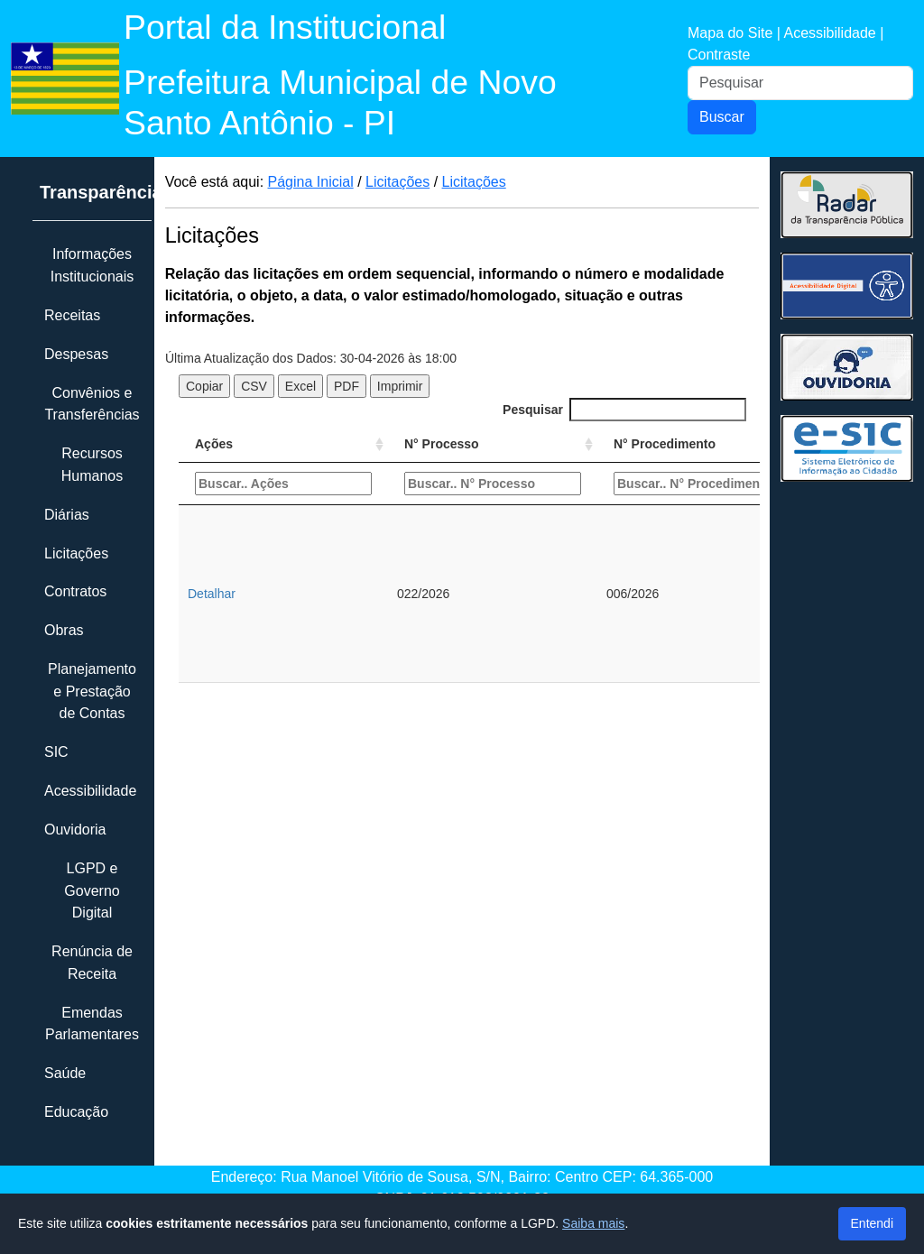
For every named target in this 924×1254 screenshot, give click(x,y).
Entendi (872, 1223)
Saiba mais (593, 1223)
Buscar (721, 116)
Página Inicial (311, 181)
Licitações (397, 181)
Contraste (719, 54)
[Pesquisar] (800, 83)
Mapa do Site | (735, 33)
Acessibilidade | (833, 33)
